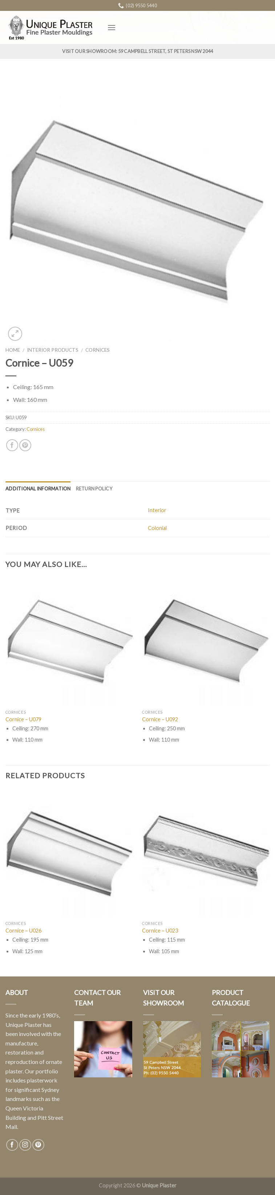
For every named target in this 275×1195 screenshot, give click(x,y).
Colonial (157, 528)
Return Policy (94, 489)
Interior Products (52, 350)
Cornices (97, 350)
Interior (157, 510)
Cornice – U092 (160, 719)
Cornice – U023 (160, 930)
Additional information (38, 489)
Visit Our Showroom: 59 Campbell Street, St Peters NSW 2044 (137, 51)
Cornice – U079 (23, 719)
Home (12, 350)
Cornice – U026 (23, 930)
